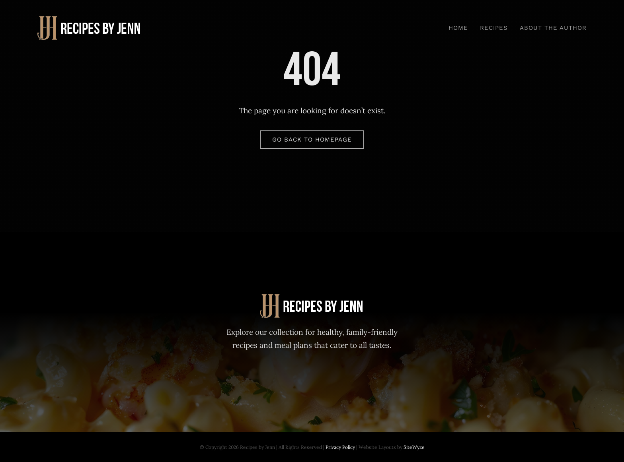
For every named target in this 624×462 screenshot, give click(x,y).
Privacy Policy (340, 447)
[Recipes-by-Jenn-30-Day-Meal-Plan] (89, 20)
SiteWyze (414, 447)
